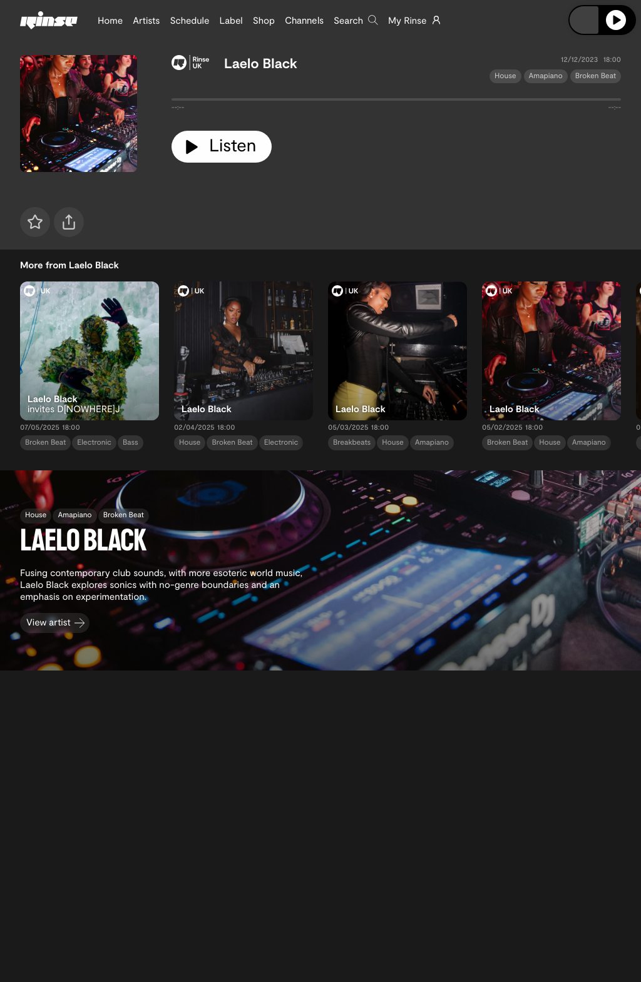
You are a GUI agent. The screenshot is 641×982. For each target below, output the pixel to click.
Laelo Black (260, 63)
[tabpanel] (396, 102)
